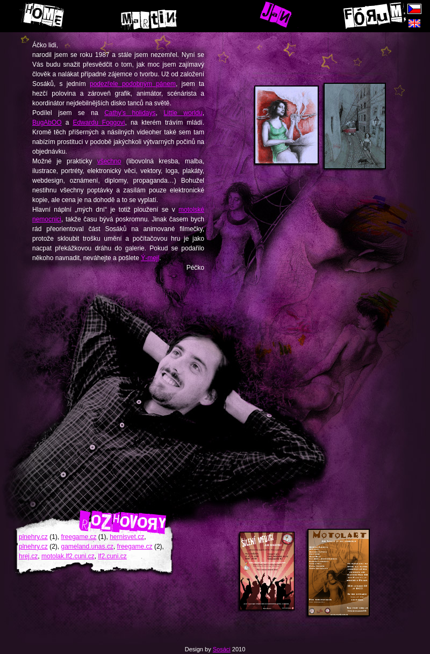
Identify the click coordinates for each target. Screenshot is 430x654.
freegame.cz (78, 537)
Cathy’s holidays (129, 113)
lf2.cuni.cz (112, 556)
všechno (109, 161)
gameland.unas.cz (87, 546)
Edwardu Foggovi (99, 122)
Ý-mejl (150, 258)
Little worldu (182, 113)
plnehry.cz (33, 537)
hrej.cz (28, 556)
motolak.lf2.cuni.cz (68, 556)
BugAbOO (47, 122)
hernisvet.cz (127, 537)
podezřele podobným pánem (133, 84)
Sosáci (222, 649)
